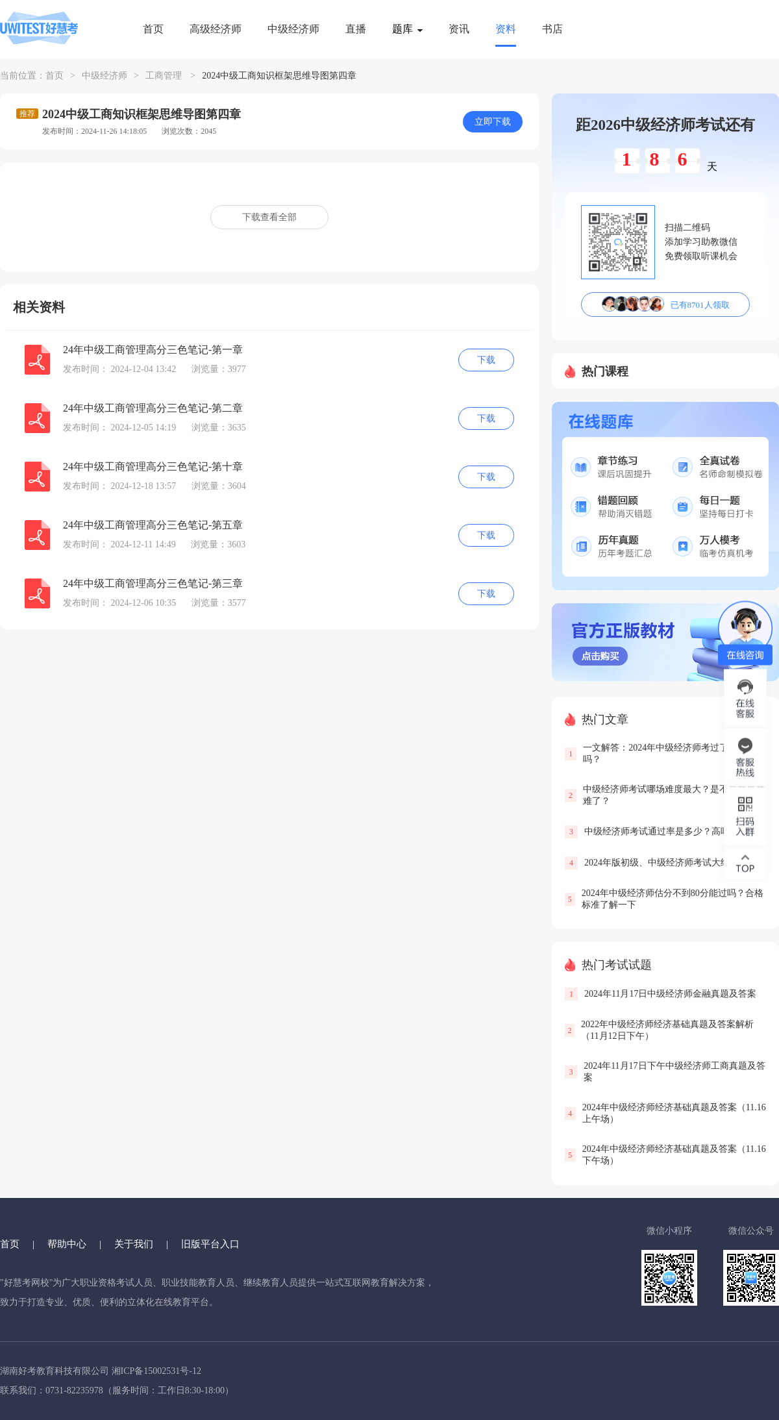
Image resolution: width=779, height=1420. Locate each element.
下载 (486, 360)
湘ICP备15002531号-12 (156, 1371)
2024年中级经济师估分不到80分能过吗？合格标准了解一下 (672, 899)
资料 (505, 28)
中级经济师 (293, 28)
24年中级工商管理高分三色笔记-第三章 (153, 583)
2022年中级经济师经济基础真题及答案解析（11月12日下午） (667, 1030)
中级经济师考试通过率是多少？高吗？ (661, 831)
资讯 (459, 28)
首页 (153, 28)
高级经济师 (215, 28)
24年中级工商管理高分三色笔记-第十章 (153, 466)
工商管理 (163, 76)
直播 (355, 28)
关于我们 (133, 1244)
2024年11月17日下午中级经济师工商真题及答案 (674, 1071)
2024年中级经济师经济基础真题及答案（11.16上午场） (674, 1113)
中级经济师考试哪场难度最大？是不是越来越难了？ (674, 795)
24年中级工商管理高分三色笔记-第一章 (153, 349)
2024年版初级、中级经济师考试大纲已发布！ (675, 862)
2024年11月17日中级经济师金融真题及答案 (670, 994)
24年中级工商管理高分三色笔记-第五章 (153, 524)
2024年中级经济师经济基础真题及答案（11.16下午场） (674, 1154)
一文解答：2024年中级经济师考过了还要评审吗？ (674, 753)
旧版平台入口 (210, 1244)
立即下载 (493, 122)
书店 (552, 28)
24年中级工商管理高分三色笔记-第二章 (153, 408)
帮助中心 (66, 1244)
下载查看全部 (269, 217)
